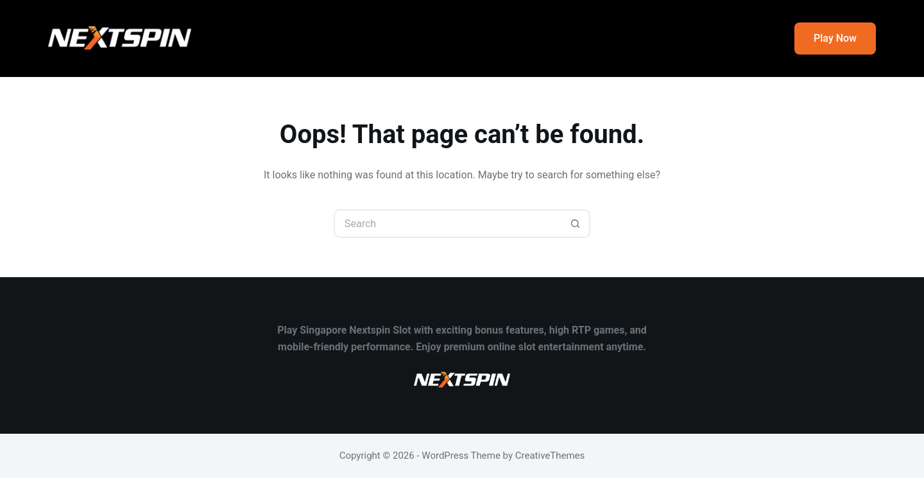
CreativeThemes (550, 455)
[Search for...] (447, 223)
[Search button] (575, 223)
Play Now (835, 38)
